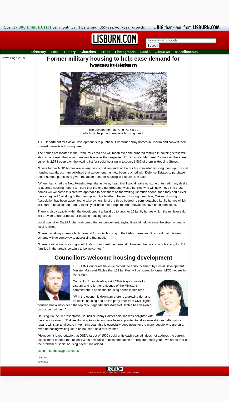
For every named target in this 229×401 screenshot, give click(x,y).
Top (89, 372)
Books (145, 52)
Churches (88, 52)
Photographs (125, 52)
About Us (162, 52)
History (70, 52)
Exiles (105, 52)
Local (55, 52)
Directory (38, 52)
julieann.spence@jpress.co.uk (58, 351)
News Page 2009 (13, 58)
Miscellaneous (186, 52)
